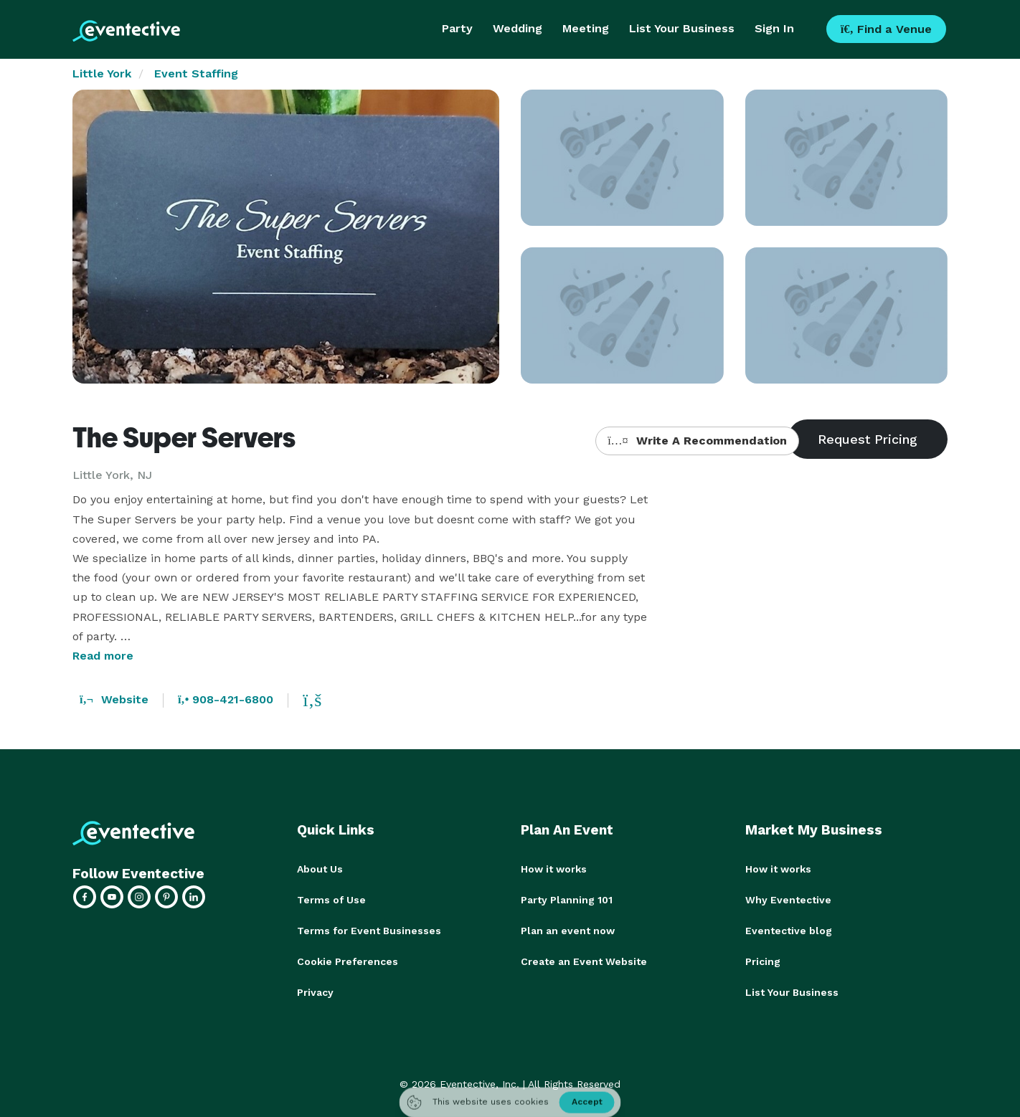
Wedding (517, 28)
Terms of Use (331, 899)
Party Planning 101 (567, 899)
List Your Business (682, 28)
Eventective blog (788, 929)
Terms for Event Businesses (369, 929)
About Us (320, 869)
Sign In (774, 28)
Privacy (315, 989)
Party (457, 28)
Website (114, 699)
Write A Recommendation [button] (697, 440)
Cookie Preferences (347, 959)
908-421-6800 (225, 699)
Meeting (585, 28)
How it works (554, 869)
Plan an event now (568, 929)
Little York (101, 73)
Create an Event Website (584, 959)
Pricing (762, 959)
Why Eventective (788, 899)
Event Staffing (196, 73)
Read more (102, 655)
